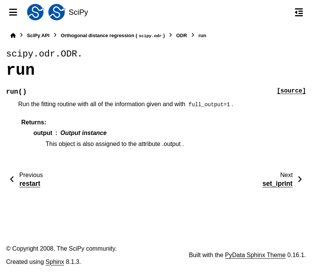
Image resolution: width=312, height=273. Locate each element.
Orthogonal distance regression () (113, 36)
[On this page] (299, 12)
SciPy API (38, 35)
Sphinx (55, 262)
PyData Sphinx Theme (255, 255)
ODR (181, 35)
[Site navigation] (13, 12)
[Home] (13, 35)
